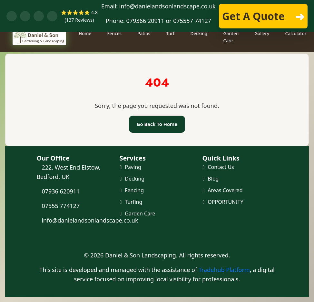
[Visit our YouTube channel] (39, 16)
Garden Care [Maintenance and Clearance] (140, 214)
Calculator (297, 50)
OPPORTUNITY (225, 202)
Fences (115, 50)
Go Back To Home (157, 124)
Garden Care (232, 53)
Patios (145, 50)
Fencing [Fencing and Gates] (134, 190)
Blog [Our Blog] (213, 178)
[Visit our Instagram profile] (52, 16)
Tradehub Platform (224, 270)
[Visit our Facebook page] (11, 16)
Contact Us (221, 167)
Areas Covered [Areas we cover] (225, 190)
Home (86, 50)
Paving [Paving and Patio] (133, 167)
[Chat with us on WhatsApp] (25, 16)
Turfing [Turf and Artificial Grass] (133, 202)
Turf (171, 50)
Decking (200, 50)
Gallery (263, 50)
